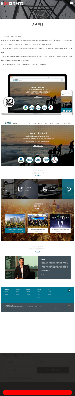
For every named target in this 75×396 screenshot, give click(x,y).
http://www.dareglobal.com (11, 36)
